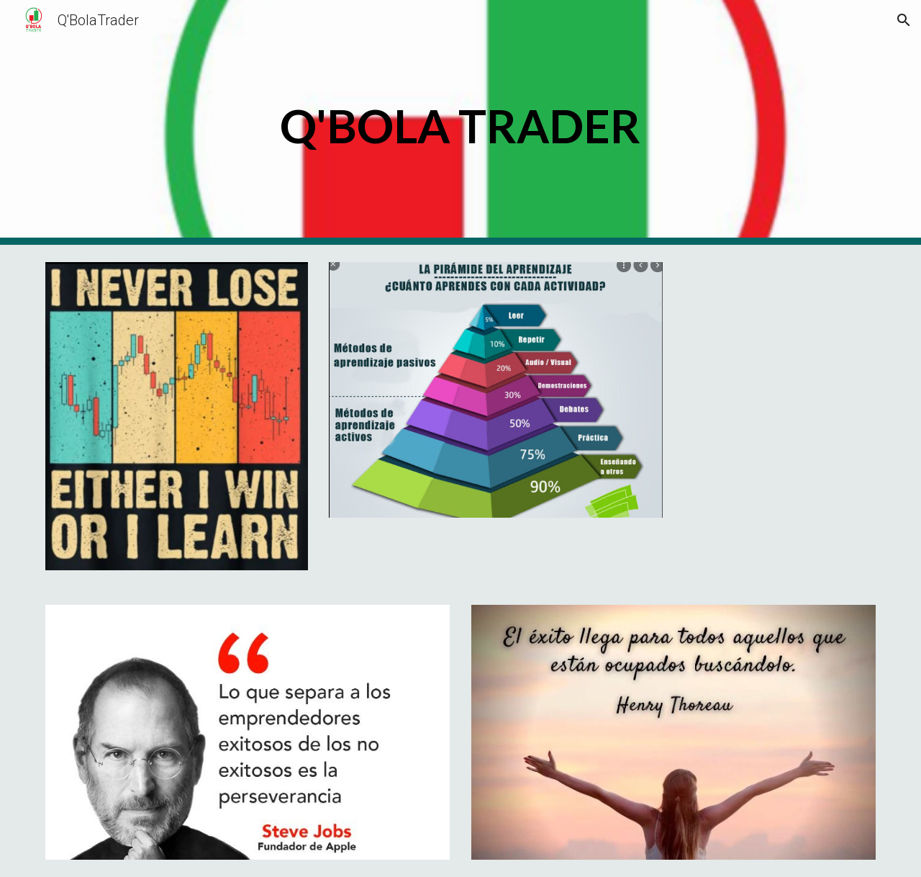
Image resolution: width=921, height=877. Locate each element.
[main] (460, 122)
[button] (903, 20)
